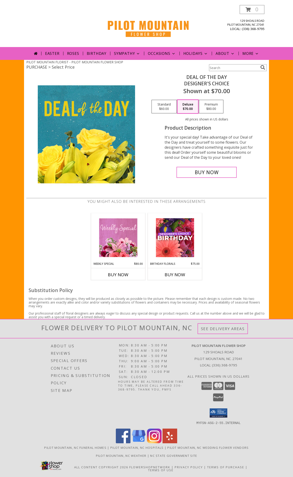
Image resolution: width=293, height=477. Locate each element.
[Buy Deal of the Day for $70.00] (206, 172)
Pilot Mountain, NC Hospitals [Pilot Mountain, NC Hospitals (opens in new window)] (136, 447)
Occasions (162, 53)
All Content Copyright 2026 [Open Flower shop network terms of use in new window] (101, 467)
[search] (262, 67)
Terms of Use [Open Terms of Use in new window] (161, 470)
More (250, 53)
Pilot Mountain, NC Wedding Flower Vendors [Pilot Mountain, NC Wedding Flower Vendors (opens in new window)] (208, 447)
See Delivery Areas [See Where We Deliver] (223, 328)
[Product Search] (233, 67)
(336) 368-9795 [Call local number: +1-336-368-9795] (253, 29)
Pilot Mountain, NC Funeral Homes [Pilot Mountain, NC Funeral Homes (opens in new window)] (75, 447)
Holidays (195, 53)
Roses (73, 53)
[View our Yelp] (170, 442)
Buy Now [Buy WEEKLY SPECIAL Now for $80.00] (118, 275)
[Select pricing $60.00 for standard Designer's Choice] (164, 106)
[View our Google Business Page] (138, 442)
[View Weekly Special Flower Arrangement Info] (118, 237)
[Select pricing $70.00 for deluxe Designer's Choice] (188, 106)
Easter (52, 53)
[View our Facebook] (123, 442)
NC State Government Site (173, 455)
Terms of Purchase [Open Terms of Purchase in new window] (225, 467)
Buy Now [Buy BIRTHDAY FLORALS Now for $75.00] (175, 275)
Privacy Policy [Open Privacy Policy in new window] (189, 467)
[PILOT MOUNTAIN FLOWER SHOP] (148, 26)
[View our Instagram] (154, 442)
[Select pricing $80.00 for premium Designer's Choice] (211, 106)
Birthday (96, 53)
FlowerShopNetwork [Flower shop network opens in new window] (149, 467)
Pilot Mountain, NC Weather (121, 455)
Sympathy (127, 53)
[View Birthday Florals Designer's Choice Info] (175, 237)
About (225, 53)
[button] (252, 9)
